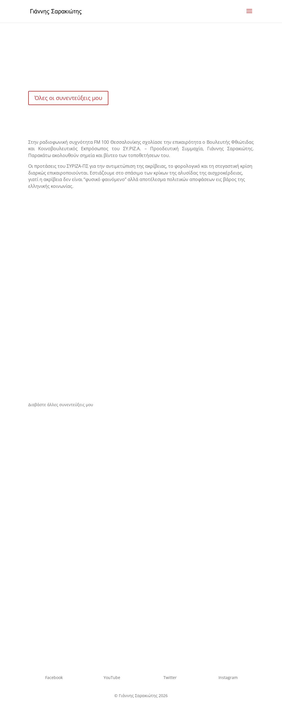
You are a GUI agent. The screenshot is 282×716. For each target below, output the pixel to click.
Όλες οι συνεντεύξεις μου (68, 98)
